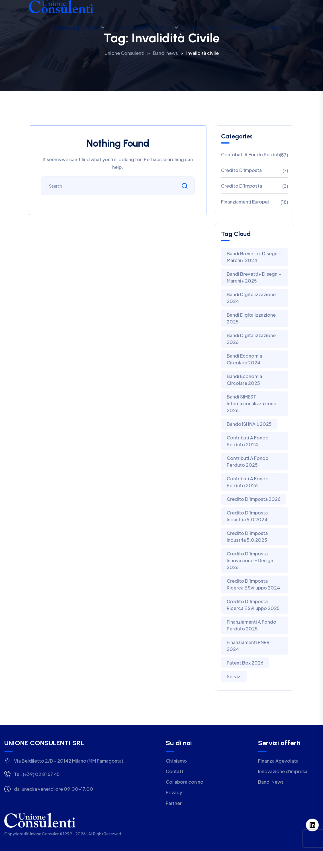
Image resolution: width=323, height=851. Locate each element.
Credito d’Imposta (241, 186)
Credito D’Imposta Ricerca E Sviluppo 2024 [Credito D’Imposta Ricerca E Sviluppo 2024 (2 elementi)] (253, 584)
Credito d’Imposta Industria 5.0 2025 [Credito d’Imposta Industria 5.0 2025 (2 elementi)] (247, 536)
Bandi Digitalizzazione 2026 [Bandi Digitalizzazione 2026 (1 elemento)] (251, 338)
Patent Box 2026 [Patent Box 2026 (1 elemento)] (245, 663)
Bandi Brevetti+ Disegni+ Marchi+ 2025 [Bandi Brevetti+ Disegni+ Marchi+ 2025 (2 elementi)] (254, 277)
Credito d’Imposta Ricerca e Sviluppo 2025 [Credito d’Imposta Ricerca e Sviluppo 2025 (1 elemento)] (253, 604)
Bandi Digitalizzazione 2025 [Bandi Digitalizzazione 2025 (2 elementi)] (251, 318)
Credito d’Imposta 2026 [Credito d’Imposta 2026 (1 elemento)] (254, 499)
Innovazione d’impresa (142, 27)
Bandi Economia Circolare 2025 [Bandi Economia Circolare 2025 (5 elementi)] (244, 379)
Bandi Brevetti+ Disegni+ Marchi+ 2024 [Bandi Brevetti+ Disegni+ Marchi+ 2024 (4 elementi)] (254, 256)
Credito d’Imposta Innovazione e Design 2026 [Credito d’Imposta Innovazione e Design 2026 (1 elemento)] (250, 560)
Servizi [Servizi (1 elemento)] (234, 676)
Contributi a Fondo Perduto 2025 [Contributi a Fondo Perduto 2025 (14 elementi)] (248, 461)
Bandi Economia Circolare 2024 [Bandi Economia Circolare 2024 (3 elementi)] (244, 359)
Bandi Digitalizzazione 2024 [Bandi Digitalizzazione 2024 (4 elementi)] (251, 297)
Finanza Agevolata (75, 27)
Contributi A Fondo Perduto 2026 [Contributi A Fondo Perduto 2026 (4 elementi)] (248, 482)
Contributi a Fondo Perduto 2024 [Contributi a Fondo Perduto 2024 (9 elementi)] (248, 441)
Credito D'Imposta (241, 170)
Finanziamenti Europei (245, 202)
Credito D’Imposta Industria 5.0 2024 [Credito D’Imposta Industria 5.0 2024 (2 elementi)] (247, 516)
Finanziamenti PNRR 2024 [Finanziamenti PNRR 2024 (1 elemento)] (248, 645)
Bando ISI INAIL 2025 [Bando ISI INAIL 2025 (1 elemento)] (249, 424)
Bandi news (202, 27)
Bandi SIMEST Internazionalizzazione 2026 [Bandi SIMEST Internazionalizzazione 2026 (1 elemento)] (251, 403)
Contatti (271, 27)
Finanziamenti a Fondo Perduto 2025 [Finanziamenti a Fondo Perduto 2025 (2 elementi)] (251, 625)
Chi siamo (239, 27)
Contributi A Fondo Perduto (251, 154)
